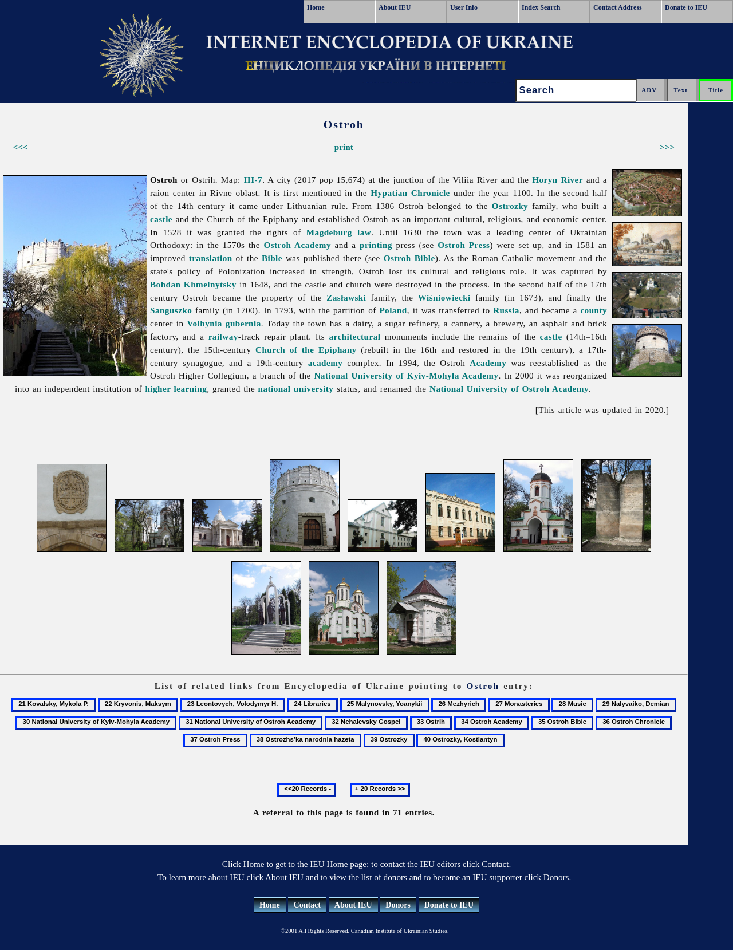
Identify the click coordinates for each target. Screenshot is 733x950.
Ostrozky (510, 206)
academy (325, 363)
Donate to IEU (686, 7)
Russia (506, 310)
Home (316, 7)
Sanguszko (171, 310)
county (593, 310)
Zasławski (346, 297)
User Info (464, 7)
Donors (398, 905)
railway (223, 336)
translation (210, 258)
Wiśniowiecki (444, 297)
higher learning (176, 388)
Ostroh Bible (409, 258)
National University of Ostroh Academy (509, 388)
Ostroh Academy (297, 245)
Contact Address (617, 7)
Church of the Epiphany (306, 349)
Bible (272, 258)
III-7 (253, 179)
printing (376, 245)
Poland (393, 310)
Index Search (541, 7)
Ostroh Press (464, 245)
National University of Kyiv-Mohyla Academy (406, 375)
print (343, 147)
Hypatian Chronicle (410, 193)
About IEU (395, 7)
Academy (488, 363)
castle (161, 219)
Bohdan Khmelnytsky (193, 284)
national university (296, 388)
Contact (307, 905)
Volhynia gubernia (224, 323)
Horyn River (557, 179)
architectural (354, 336)
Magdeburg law (338, 232)
